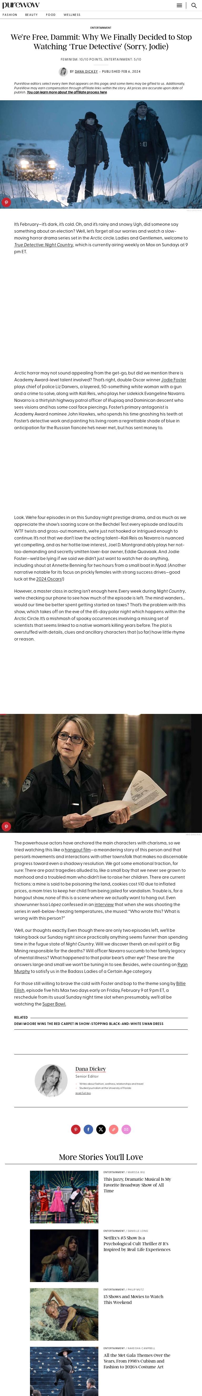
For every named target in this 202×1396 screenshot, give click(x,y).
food (51, 15)
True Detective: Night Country (43, 245)
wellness (72, 15)
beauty (31, 15)
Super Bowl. (54, 1004)
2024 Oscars (49, 579)
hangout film (78, 850)
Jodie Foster (173, 380)
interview (104, 905)
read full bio (83, 1093)
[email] (126, 1129)
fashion (10, 15)
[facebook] (88, 1129)
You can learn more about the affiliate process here (67, 92)
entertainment (100, 28)
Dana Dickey (86, 71)
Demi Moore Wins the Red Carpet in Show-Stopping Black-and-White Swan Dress (89, 1024)
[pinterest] (6, 202)
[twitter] (101, 1129)
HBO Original (193, 835)
